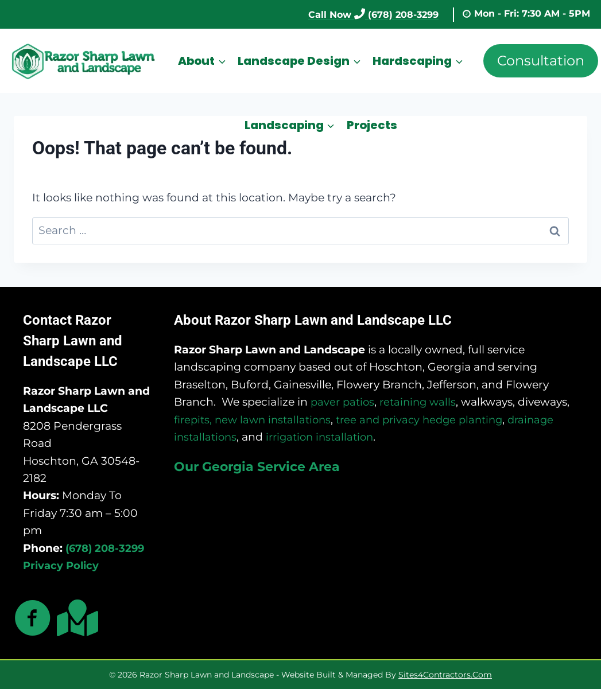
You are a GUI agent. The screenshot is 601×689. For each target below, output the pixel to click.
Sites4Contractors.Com (445, 674)
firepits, (194, 418)
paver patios (344, 401)
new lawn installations (277, 418)
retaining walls (422, 401)
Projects (372, 125)
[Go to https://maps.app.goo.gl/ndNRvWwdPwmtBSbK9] (75, 617)
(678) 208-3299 (107, 547)
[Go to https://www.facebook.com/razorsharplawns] (32, 619)
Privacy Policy (62, 564)
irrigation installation (325, 436)
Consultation (540, 60)
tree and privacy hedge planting (430, 418)
